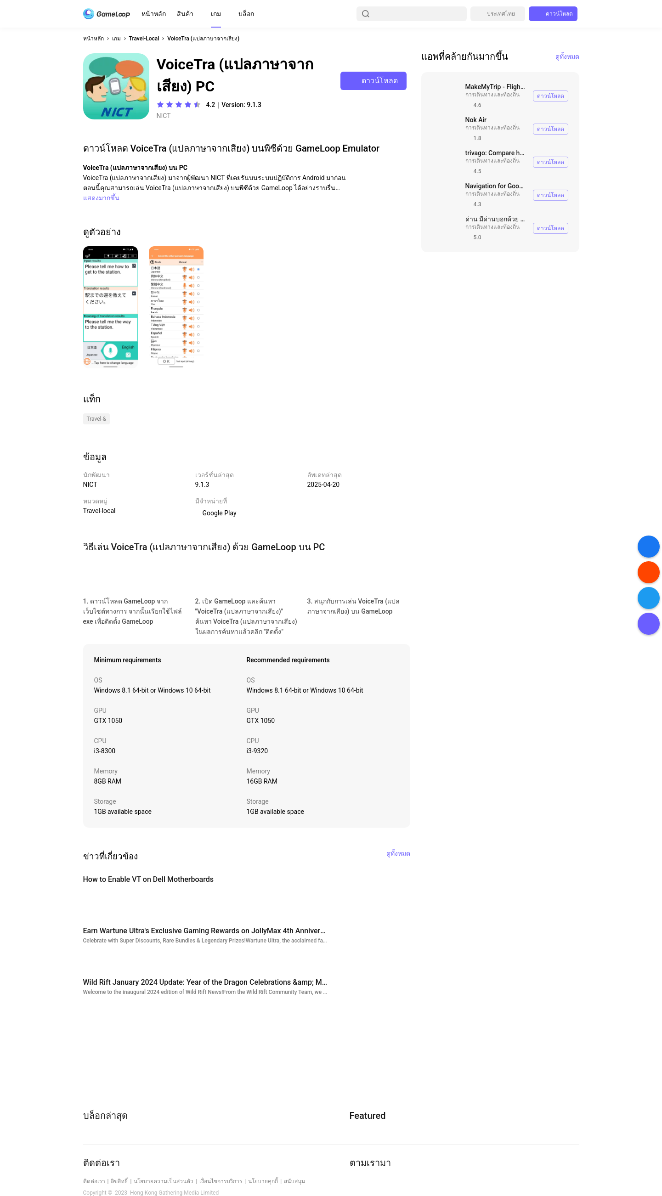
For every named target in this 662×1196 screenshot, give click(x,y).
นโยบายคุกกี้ (263, 1181)
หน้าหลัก (153, 13)
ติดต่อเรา (94, 1181)
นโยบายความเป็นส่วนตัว (163, 1181)
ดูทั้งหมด (567, 56)
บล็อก (246, 13)
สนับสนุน (294, 1181)
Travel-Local (144, 38)
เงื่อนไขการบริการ (220, 1181)
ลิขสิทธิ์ (119, 1181)
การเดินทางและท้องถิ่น (492, 94)
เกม (216, 13)
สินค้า (185, 13)
